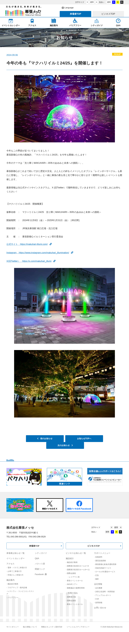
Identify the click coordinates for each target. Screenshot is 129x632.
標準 (92, 2)
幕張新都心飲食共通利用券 (105, 564)
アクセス (10, 564)
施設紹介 (70, 558)
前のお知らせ (44, 438)
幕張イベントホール (75, 581)
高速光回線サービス (103, 568)
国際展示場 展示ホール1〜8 (78, 566)
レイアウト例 (74, 577)
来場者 (75, 14)
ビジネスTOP (93, 546)
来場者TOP (34, 546)
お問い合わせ (100, 608)
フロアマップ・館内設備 (17, 588)
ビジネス (108, 14)
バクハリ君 (40, 564)
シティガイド (41, 553)
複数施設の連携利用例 (76, 588)
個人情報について (30, 627)
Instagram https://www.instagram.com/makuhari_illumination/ (39, 252)
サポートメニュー (102, 553)
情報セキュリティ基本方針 (51, 627)
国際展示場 (71, 597)
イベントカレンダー (15, 558)
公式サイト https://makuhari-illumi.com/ (29, 244)
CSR (97, 599)
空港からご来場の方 (15, 575)
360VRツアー (72, 584)
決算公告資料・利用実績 (105, 592)
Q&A (37, 558)
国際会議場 (71, 573)
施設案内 (10, 580)
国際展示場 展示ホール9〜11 (78, 570)
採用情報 (98, 603)
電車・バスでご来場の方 (17, 568)
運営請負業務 (100, 561)
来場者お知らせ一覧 (15, 553)
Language (68, 8)
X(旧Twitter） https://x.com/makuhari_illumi (31, 261)
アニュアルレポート (103, 595)
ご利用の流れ (72, 593)
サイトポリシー (12, 627)
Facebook (41, 574)
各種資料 (98, 557)
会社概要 (98, 588)
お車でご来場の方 (15, 571)
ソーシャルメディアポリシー (78, 627)
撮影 (97, 579)
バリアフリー (13, 598)
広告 (97, 575)
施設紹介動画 (13, 584)
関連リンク (40, 569)
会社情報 (98, 584)
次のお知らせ (65, 445)
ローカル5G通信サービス (105, 572)
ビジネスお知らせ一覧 (76, 553)
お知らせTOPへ (84, 438)
